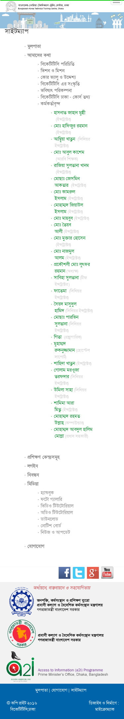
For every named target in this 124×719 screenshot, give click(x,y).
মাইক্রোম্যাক (104, 709)
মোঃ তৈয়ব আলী (66, 228)
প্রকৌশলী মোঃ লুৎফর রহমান (72, 267)
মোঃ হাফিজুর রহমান (70, 129)
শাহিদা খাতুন (72, 363)
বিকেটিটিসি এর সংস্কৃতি (60, 84)
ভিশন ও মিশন (52, 71)
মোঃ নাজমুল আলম (67, 254)
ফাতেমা (67, 294)
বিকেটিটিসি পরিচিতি (57, 64)
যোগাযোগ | (60, 690)
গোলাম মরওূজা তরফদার (68, 376)
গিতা (67, 337)
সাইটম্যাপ (78, 690)
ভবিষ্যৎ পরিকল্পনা (56, 90)
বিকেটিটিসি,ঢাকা (22, 709)
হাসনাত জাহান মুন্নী (69, 116)
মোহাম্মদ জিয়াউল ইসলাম (68, 208)
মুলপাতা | (42, 690)
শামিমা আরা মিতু (66, 406)
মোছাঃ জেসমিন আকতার (70, 182)
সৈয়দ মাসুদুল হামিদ (73, 307)
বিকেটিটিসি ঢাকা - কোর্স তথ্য (65, 97)
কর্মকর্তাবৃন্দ (50, 104)
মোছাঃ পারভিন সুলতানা (67, 324)
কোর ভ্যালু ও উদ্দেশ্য (58, 77)
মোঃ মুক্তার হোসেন (69, 241)
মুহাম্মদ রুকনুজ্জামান (72, 350)
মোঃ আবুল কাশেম (69, 155)
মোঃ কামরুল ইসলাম (68, 195)
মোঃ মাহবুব (71, 218)
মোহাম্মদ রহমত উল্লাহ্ (69, 419)
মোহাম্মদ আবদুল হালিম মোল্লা (73, 432)
